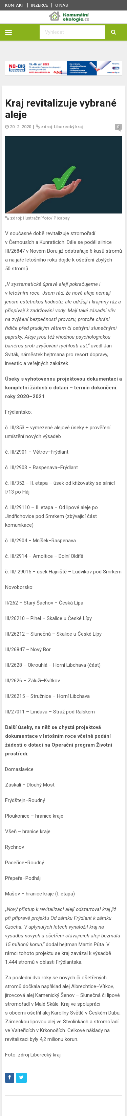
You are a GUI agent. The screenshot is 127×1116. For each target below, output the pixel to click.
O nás (61, 5)
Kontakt (14, 5)
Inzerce (39, 5)
